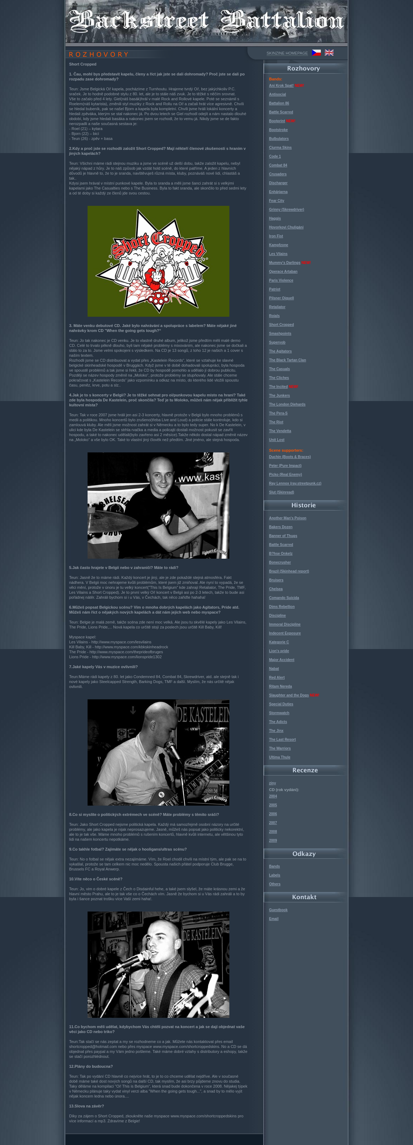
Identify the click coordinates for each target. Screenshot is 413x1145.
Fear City (276, 201)
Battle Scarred (281, 112)
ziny (272, 783)
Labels (274, 875)
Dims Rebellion (282, 607)
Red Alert (277, 677)
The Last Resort (282, 739)
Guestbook (278, 910)
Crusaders (277, 174)
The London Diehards (287, 404)
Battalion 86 (279, 103)
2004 (273, 796)
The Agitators (280, 351)
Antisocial (277, 94)
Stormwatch (279, 713)
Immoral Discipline (285, 624)
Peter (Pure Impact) (285, 466)
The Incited (278, 387)
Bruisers (276, 580)
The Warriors (280, 748)
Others (274, 884)
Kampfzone (278, 245)
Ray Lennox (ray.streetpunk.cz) (295, 483)
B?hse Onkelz (280, 553)
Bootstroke (278, 130)
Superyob (277, 342)
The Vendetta (280, 431)
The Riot (276, 422)
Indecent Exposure (285, 633)
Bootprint (277, 121)
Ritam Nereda (280, 686)
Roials (274, 316)
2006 (273, 814)
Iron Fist (276, 236)
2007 (273, 823)
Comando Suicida (284, 598)
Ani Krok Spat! (281, 86)
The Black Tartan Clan (287, 360)
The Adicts (278, 722)
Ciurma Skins (280, 148)
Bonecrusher (280, 562)
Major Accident (281, 660)
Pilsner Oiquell (281, 298)
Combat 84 (278, 165)
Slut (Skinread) (281, 492)
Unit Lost (276, 440)
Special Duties (281, 704)
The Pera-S (278, 413)
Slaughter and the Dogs (289, 695)
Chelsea (276, 589)
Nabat (274, 669)
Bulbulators (279, 139)
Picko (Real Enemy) (285, 474)
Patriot (274, 289)
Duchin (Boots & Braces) (290, 457)
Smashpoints (280, 333)
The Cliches (279, 378)
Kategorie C (279, 642)
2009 (273, 840)
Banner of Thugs (283, 536)
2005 (273, 805)
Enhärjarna (278, 192)
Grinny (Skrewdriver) (286, 209)
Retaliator (277, 307)
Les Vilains (278, 254)
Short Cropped (281, 325)
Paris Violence (281, 280)
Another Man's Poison (287, 518)
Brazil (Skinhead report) (289, 571)
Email (274, 919)
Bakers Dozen (280, 527)
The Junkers (279, 395)
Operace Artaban (283, 271)
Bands (274, 866)
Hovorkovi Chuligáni (286, 227)
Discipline (277, 615)
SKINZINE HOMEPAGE (287, 53)
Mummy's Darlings (285, 263)
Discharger (278, 183)
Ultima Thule (279, 757)
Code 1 (275, 156)
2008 (273, 832)
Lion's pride (279, 651)
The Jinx (276, 731)
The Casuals (279, 369)
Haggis (275, 218)
